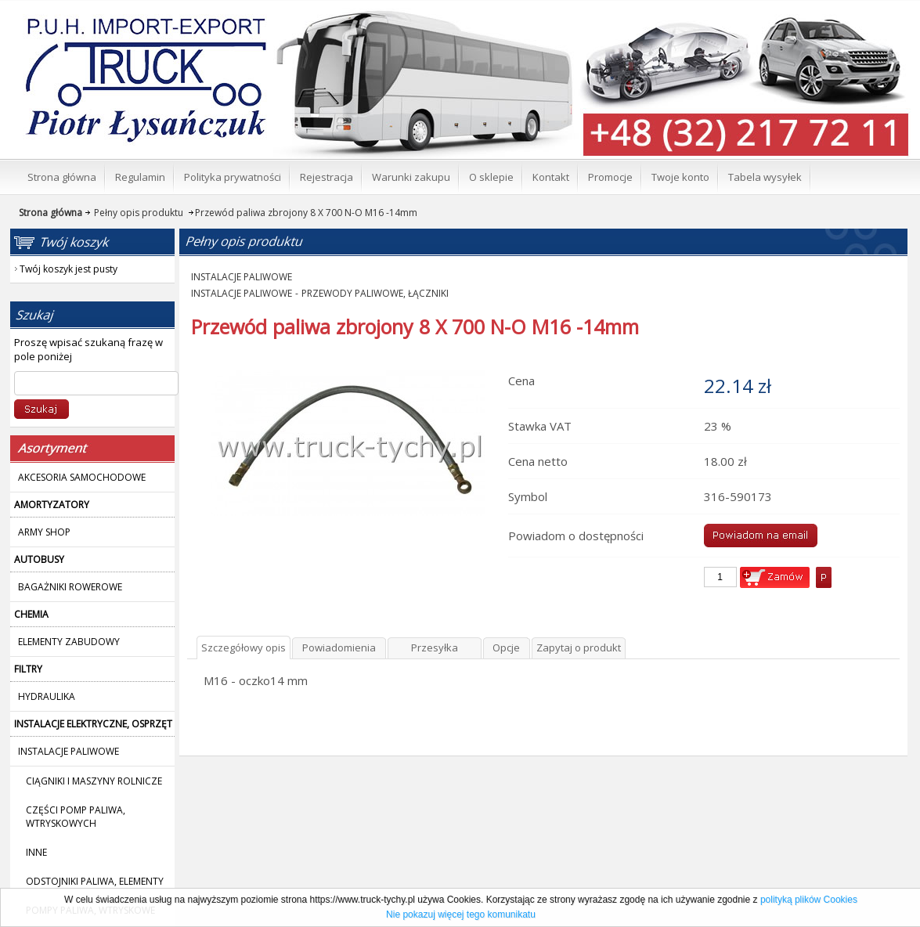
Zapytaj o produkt (578, 647)
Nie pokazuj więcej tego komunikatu (461, 914)
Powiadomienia (339, 647)
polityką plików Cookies (808, 899)
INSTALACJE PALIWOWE (241, 276)
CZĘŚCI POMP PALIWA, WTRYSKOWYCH (75, 816)
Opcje (506, 647)
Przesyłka (434, 647)
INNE (36, 852)
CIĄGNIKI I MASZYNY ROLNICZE (94, 781)
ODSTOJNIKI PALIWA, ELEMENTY (95, 881)
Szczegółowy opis (243, 647)
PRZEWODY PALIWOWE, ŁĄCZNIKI (375, 293)
